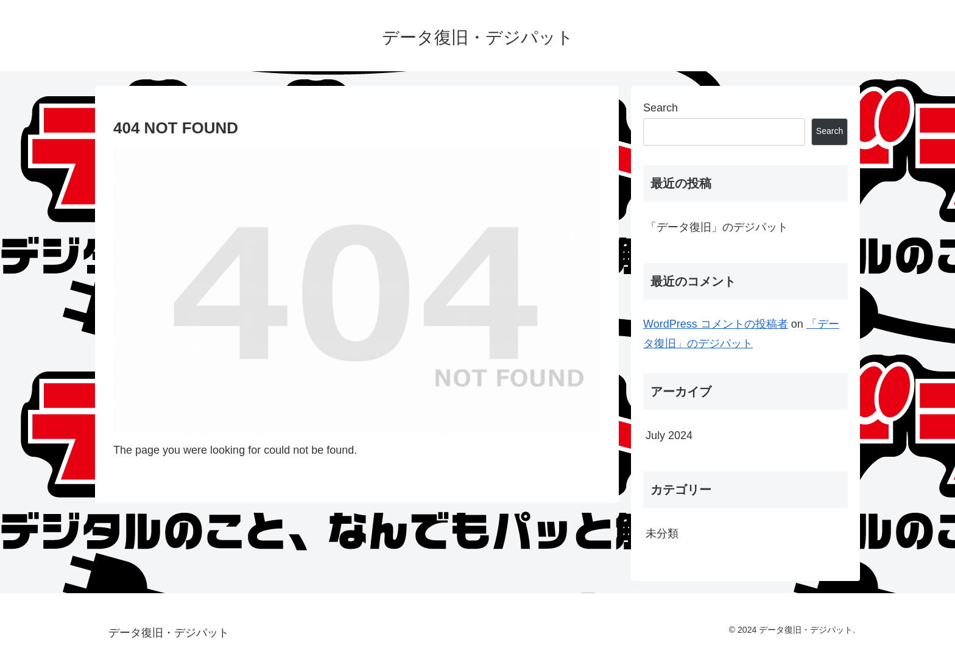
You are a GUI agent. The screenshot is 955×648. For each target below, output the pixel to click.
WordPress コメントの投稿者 (715, 324)
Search (660, 108)
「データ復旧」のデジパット (717, 227)
